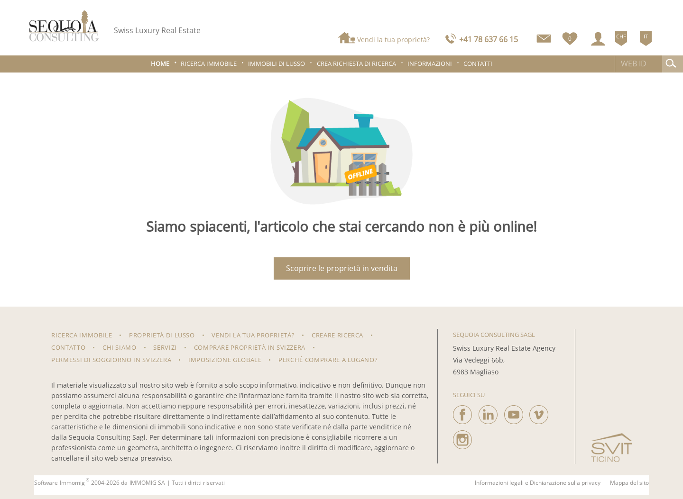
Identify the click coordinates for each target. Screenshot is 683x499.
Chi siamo (119, 347)
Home (160, 64)
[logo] (64, 25)
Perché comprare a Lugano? (328, 359)
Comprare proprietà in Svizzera (250, 347)
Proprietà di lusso (162, 335)
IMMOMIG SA (147, 483)
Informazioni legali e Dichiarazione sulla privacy (537, 483)
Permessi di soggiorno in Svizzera (111, 359)
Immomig (72, 483)
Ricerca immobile (209, 64)
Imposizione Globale (224, 359)
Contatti (477, 64)
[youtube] (513, 412)
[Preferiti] (570, 36)
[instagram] (462, 437)
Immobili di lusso (276, 64)
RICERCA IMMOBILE (81, 335)
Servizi (165, 347)
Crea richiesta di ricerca (356, 64)
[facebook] (462, 412)
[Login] (598, 39)
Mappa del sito (629, 483)
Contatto (68, 347)
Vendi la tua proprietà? (393, 39)
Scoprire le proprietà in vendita (341, 268)
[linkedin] (488, 412)
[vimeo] (538, 412)
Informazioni (429, 64)
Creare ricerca (337, 335)
